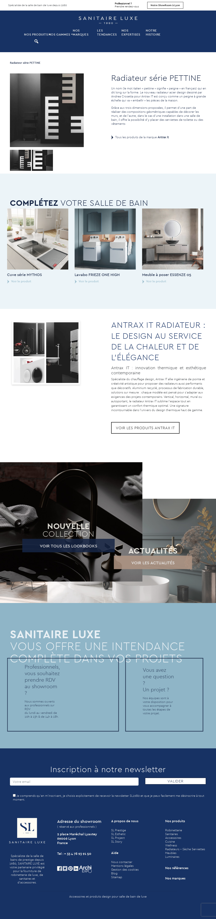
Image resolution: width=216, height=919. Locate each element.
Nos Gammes (59, 34)
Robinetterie (173, 830)
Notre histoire (153, 32)
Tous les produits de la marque (142, 137)
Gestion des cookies (125, 869)
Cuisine (170, 841)
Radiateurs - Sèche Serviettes (185, 849)
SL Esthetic (118, 834)
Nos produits (35, 34)
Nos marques (80, 32)
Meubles (170, 853)
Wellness (171, 845)
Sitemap (116, 877)
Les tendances (107, 32)
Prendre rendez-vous (127, 4)
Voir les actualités (137, 562)
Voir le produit (71, 281)
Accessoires (173, 838)
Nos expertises (131, 32)
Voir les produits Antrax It (145, 427)
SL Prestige (118, 830)
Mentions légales (122, 866)
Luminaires (172, 857)
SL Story (116, 841)
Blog (114, 873)
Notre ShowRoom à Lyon (165, 5)
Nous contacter (121, 862)
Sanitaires (171, 834)
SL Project (118, 838)
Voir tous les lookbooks (53, 545)
